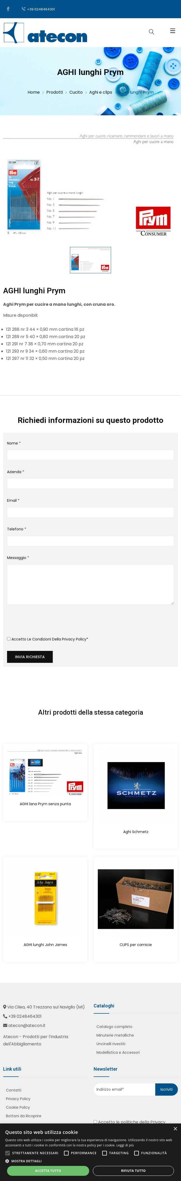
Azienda (15, 471)
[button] (90, 1161)
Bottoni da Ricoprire (23, 1116)
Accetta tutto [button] (48, 1171)
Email (13, 500)
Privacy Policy (74, 639)
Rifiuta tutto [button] (133, 1171)
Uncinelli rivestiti (110, 1043)
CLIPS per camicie (136, 944)
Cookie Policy (18, 1107)
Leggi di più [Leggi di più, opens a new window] (125, 1145)
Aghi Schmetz (135, 831)
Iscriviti (166, 1089)
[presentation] (46, 622)
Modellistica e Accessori (118, 1052)
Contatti (13, 1090)
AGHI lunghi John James (45, 944)
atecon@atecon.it (27, 1025)
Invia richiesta (30, 656)
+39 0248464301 (38, 9)
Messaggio (18, 557)
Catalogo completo (114, 1026)
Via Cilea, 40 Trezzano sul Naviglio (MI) (46, 1007)
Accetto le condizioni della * (47, 639)
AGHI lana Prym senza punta (45, 804)
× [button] (175, 1129)
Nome (14, 443)
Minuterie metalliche (115, 1035)
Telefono (16, 529)
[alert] (90, 1152)
